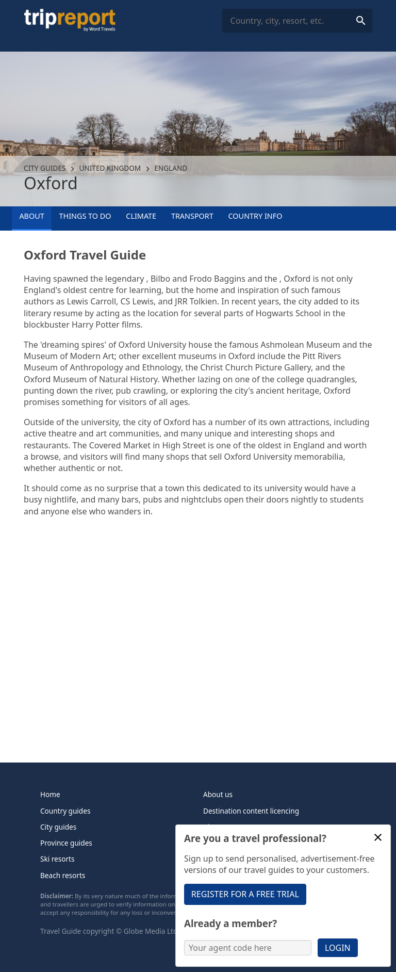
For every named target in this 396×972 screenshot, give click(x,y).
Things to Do (85, 216)
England (170, 168)
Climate (141, 216)
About (31, 216)
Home (50, 794)
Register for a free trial (245, 894)
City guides (44, 168)
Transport (192, 216)
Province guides (66, 843)
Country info (255, 216)
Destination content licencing (251, 811)
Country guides (65, 811)
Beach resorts (62, 875)
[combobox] (297, 21)
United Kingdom (110, 168)
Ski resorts (57, 859)
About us (218, 794)
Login (338, 947)
